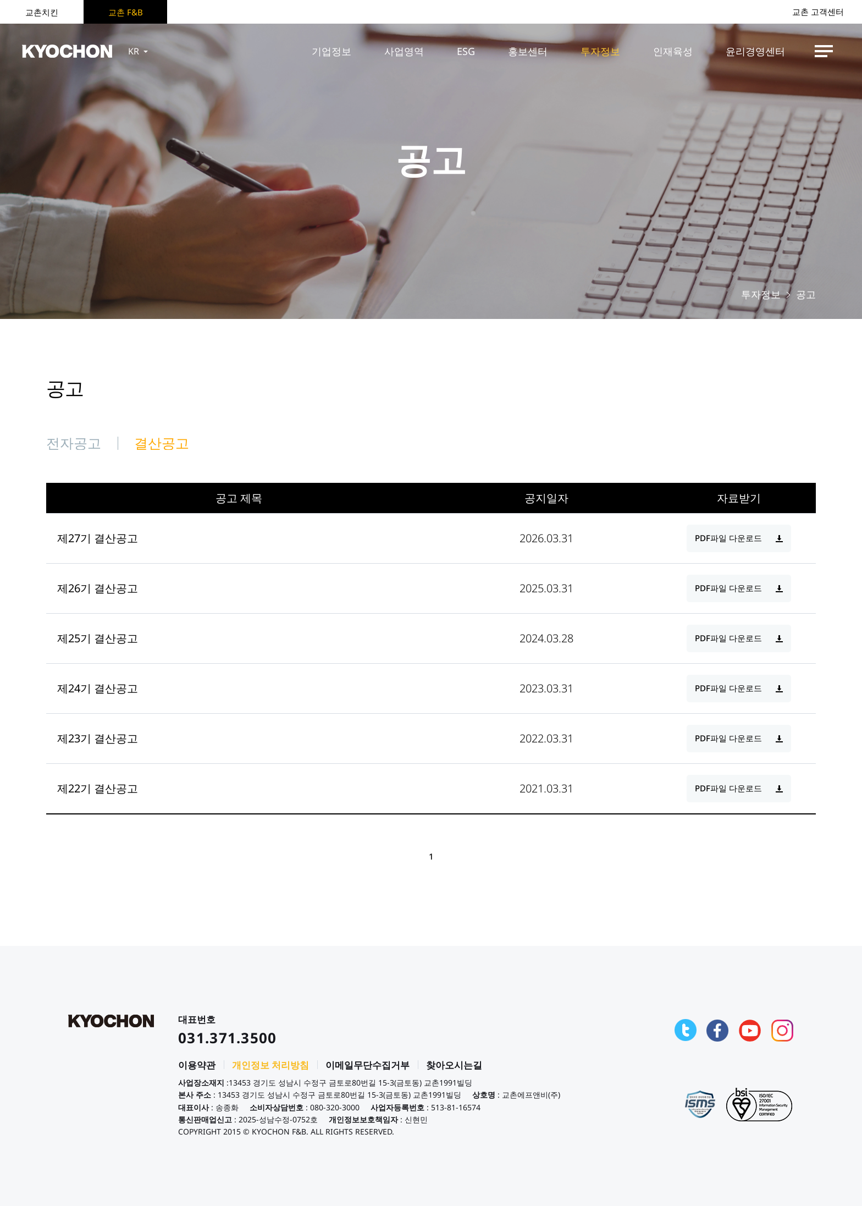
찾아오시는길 (454, 1065)
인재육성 (673, 51)
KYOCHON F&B (67, 51)
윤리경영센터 (755, 51)
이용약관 (197, 1065)
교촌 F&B (125, 12)
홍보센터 (528, 51)
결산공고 (161, 443)
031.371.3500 (227, 1038)
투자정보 (600, 51)
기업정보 (331, 51)
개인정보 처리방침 (270, 1065)
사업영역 (404, 51)
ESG (466, 51)
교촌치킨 (41, 12)
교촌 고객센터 (818, 12)
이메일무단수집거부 (367, 1065)
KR (139, 51)
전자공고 (73, 443)
